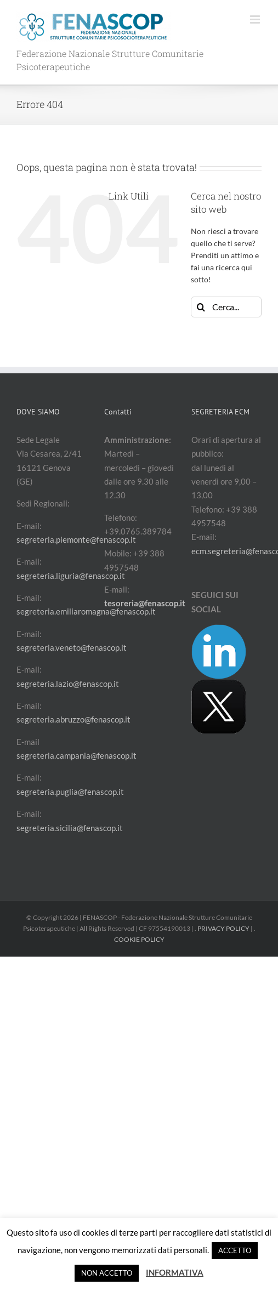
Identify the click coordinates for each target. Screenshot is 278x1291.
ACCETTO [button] (234, 1250)
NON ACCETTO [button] (106, 1273)
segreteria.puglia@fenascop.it (70, 792)
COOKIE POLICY (139, 939)
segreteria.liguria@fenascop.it (70, 576)
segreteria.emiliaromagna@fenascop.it (86, 611)
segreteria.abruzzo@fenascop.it (73, 719)
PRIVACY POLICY (223, 928)
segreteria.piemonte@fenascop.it (76, 539)
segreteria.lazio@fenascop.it (67, 684)
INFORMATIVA (174, 1272)
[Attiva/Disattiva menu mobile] (256, 19)
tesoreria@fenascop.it (144, 603)
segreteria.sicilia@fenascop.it (69, 828)
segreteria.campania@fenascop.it (76, 755)
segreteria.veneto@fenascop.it (71, 647)
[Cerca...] (226, 307)
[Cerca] (201, 307)
